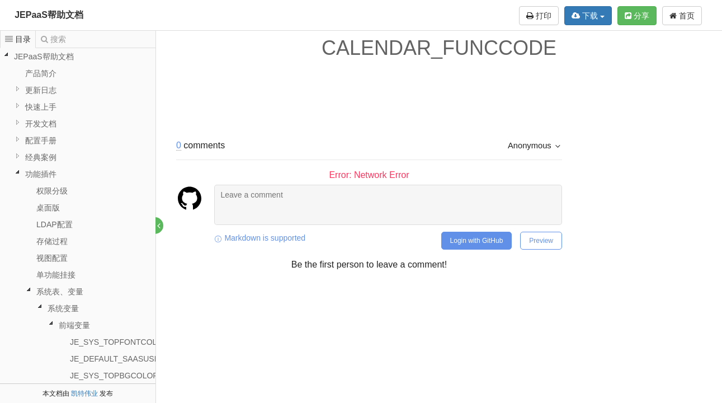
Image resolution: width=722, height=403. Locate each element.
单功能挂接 (55, 274)
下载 (588, 15)
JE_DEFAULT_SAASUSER (117, 358)
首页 (682, 15)
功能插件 (40, 174)
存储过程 (52, 241)
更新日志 (40, 90)
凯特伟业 (84, 393)
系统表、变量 (59, 291)
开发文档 (40, 123)
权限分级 (52, 190)
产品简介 (40, 73)
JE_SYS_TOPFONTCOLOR (119, 342)
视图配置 (52, 258)
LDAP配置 (54, 224)
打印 (538, 15)
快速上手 (40, 106)
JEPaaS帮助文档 (49, 15)
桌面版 (48, 207)
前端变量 (74, 325)
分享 (637, 15)
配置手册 (40, 140)
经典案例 (40, 157)
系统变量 (63, 308)
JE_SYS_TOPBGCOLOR (114, 375)
